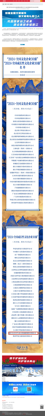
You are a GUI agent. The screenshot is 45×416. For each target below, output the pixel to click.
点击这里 (18, 397)
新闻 (5, 4)
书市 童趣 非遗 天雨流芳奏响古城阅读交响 (7, 408)
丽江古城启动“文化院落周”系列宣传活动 (7, 404)
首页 (3, 4)
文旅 (8, 4)
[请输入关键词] (35, 1)
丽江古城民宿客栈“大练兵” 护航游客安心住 (7, 407)
